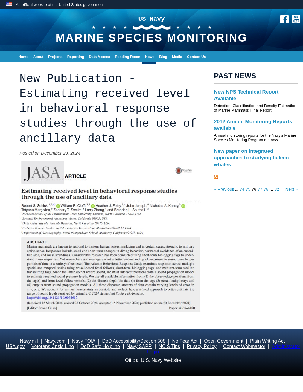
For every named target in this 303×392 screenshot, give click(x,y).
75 (248, 189)
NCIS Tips (169, 346)
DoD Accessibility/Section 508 (133, 341)
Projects (55, 57)
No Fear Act (184, 341)
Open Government (223, 341)
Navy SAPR (139, 346)
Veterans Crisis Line (52, 346)
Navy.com (55, 341)
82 (276, 189)
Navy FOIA (83, 341)
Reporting (75, 57)
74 (242, 189)
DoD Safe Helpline (100, 346)
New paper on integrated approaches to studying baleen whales (251, 157)
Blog (163, 57)
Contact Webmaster (244, 346)
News (149, 57)
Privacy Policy (202, 346)
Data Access (99, 57)
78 (266, 189)
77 (260, 189)
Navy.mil (29, 341)
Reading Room (127, 57)
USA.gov (15, 346)
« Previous (224, 189)
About (38, 57)
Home (23, 57)
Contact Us (196, 57)
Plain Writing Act (267, 341)
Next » (291, 189)
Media (177, 57)
